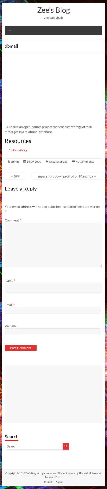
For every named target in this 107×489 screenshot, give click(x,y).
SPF (15, 176)
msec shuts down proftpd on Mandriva (67, 176)
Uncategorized (58, 161)
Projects (48, 481)
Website (11, 326)
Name (10, 280)
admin (15, 161)
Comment (13, 220)
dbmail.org (19, 150)
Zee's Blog (53, 9)
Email (9, 305)
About (59, 481)
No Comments (84, 161)
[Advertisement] (53, 85)
